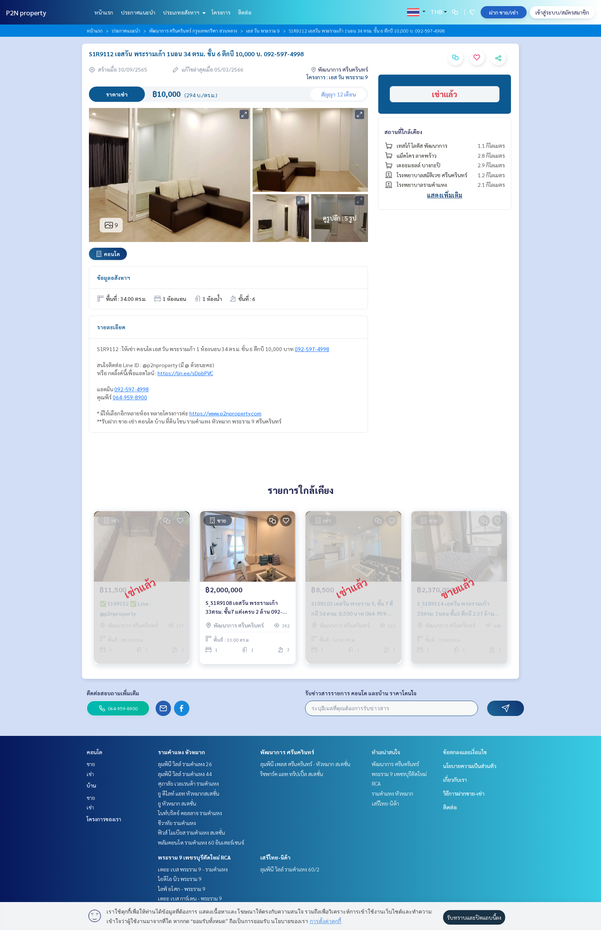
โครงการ (221, 12)
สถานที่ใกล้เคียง (403, 131)
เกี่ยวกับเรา (455, 779)
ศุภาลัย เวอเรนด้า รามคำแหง (188, 783)
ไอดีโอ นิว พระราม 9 (180, 878)
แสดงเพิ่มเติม (444, 195)
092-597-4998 (312, 348)
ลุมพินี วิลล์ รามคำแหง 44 (185, 773)
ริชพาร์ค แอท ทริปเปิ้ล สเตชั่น (291, 773)
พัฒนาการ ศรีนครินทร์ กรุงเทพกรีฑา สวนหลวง (193, 31)
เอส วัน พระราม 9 (263, 31)
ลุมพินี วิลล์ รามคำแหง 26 (185, 763)
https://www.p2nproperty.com (225, 413)
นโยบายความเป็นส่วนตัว (469, 765)
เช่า (90, 773)
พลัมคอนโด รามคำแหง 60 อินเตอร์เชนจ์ (201, 842)
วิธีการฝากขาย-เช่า (463, 793)
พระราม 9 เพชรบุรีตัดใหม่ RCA (194, 857)
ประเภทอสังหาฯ (183, 12)
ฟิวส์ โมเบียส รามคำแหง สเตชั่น (191, 832)
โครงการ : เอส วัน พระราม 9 (337, 77)
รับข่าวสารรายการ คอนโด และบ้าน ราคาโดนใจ (361, 693)
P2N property (26, 12)
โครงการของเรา (104, 819)
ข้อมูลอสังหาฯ (113, 277)
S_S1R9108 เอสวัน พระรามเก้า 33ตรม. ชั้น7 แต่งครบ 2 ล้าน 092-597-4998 (243, 611)
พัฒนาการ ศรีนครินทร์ (287, 752)
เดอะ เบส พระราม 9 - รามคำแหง (193, 869)
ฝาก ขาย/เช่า (503, 12)
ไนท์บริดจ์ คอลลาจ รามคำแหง (190, 812)
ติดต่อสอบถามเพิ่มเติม (113, 693)
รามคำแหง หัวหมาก (181, 752)
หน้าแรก (103, 12)
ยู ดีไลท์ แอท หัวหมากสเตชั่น (188, 793)
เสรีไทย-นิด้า (275, 857)
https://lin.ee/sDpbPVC (185, 372)
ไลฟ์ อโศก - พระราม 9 (181, 888)
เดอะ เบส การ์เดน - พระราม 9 (190, 898)
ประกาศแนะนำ (138, 12)
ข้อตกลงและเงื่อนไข (465, 752)
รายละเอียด (111, 327)
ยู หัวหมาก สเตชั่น (177, 803)
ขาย (91, 763)
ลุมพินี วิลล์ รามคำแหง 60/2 (290, 869)
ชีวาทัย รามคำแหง (177, 822)
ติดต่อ (244, 12)
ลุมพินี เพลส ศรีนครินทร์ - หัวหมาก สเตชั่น (305, 763)
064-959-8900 (130, 397)
